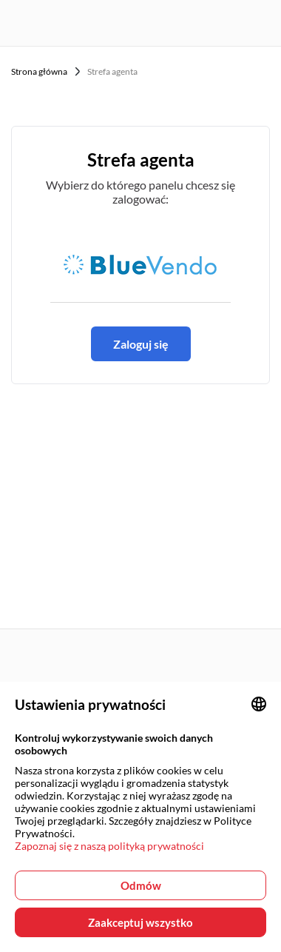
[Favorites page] (232, 23)
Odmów (141, 885)
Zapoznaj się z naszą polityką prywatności (109, 845)
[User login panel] (203, 23)
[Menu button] (261, 23)
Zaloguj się (141, 344)
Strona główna (39, 71)
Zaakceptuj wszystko (140, 922)
